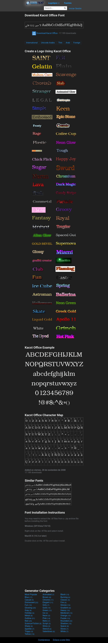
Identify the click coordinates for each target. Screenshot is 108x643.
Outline (30, 618)
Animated (48, 594)
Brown (47, 597)
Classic (65, 600)
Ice (45, 613)
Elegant (48, 602)
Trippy (29, 631)
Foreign (76, 42)
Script (47, 623)
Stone (64, 629)
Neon (46, 615)
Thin (60, 42)
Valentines (49, 631)
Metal (29, 615)
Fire (63, 602)
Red (28, 621)
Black (64, 594)
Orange (65, 615)
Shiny (46, 626)
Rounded (66, 621)
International (32, 42)
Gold (47, 607)
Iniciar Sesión (75, 8)
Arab (68, 42)
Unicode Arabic (48, 42)
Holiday (29, 613)
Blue (28, 597)
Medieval (66, 613)
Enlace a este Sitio (61, 640)
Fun (28, 605)
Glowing (30, 607)
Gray (28, 610)
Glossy (65, 605)
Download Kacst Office (44, 33)
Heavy (65, 610)
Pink (46, 618)
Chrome (48, 600)
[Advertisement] (12, 52)
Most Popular (31, 594)
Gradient (65, 607)
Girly (46, 605)
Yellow (29, 634)
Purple (65, 618)
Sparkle (29, 629)
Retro (46, 621)
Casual (29, 600)
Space (64, 626)
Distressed (31, 602)
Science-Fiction (33, 623)
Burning (65, 597)
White (64, 631)
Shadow (65, 623)
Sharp (29, 626)
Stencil (47, 629)
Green (47, 610)
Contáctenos (44, 640)
